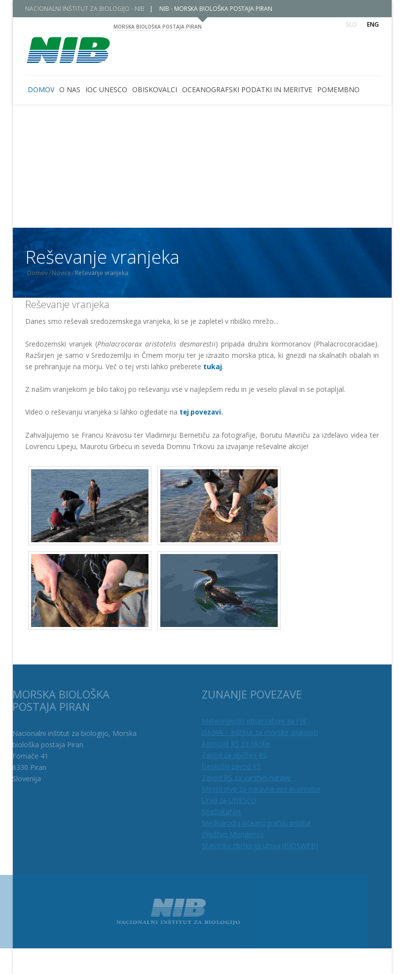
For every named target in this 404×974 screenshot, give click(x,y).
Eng (373, 24)
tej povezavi (200, 412)
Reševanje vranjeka (67, 304)
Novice (68, 273)
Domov (44, 273)
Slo (351, 24)
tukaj (212, 366)
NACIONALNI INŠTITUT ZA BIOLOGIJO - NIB (91, 8)
